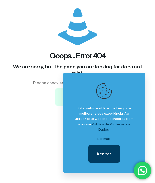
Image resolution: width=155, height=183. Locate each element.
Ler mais (104, 138)
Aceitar (104, 154)
